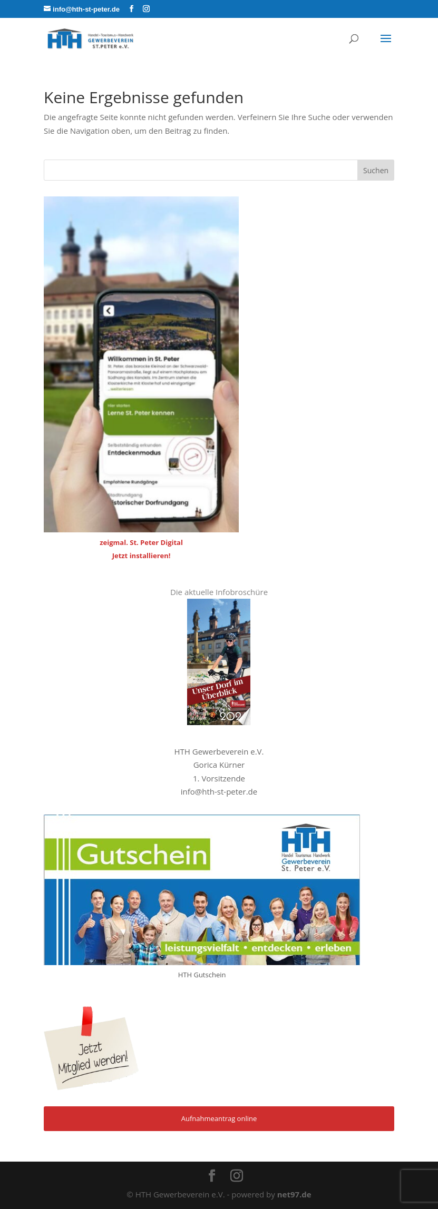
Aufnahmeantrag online (219, 1118)
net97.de (294, 1194)
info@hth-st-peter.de (219, 791)
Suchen (375, 170)
